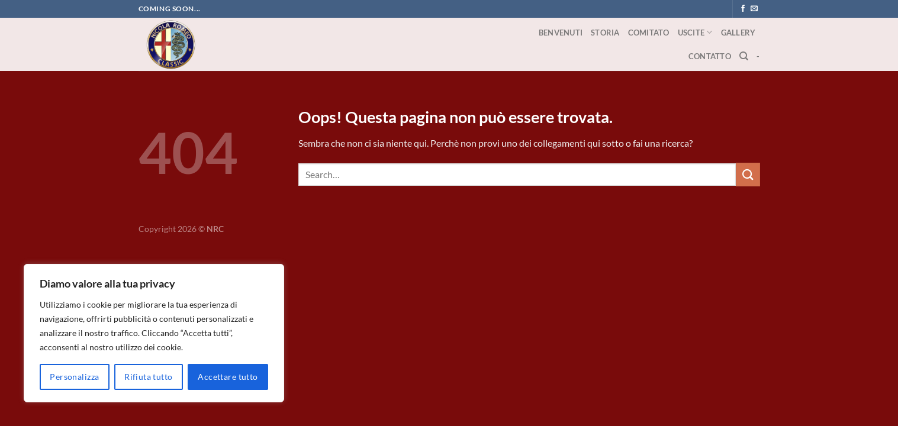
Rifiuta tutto (148, 377)
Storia (605, 32)
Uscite (695, 32)
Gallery (738, 32)
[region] (154, 333)
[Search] (743, 56)
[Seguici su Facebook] (742, 9)
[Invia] (747, 174)
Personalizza (74, 377)
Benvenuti (560, 32)
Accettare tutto (228, 377)
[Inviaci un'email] (754, 9)
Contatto (709, 56)
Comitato (649, 32)
